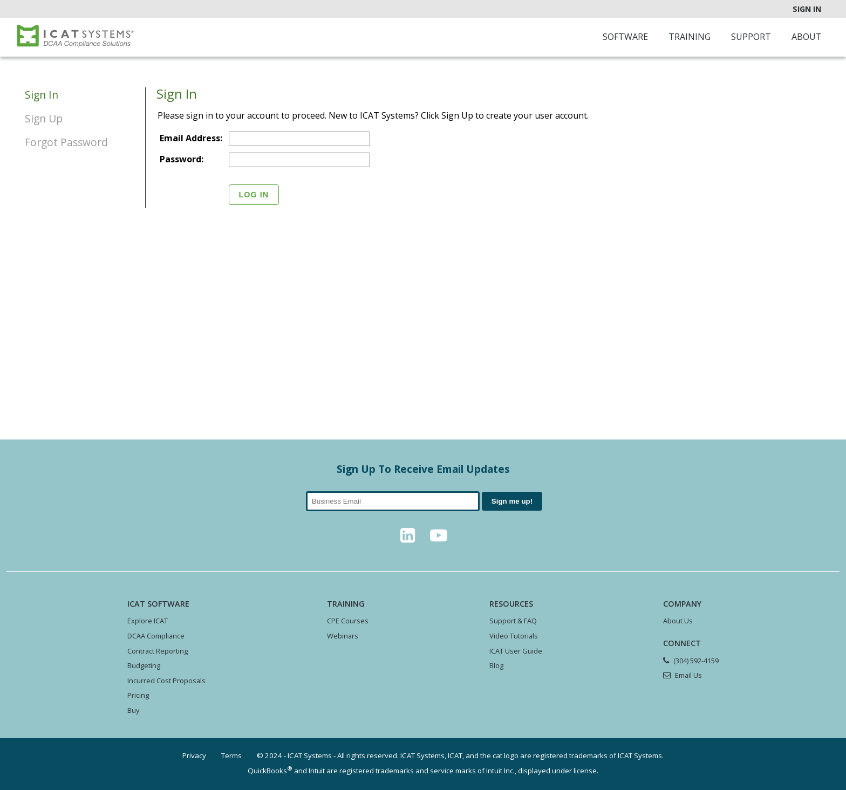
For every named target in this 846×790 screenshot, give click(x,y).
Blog (496, 665)
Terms (231, 755)
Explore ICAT (147, 621)
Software (625, 37)
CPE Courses (348, 621)
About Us (678, 621)
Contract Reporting (157, 651)
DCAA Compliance (156, 636)
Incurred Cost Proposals (166, 680)
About (807, 37)
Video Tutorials (513, 636)
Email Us (688, 675)
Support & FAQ (513, 621)
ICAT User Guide (515, 651)
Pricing (138, 695)
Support (751, 37)
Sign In (807, 9)
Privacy (194, 755)
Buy (133, 710)
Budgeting (143, 665)
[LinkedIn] (407, 538)
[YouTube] (438, 538)
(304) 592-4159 (696, 660)
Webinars (342, 636)
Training (689, 37)
